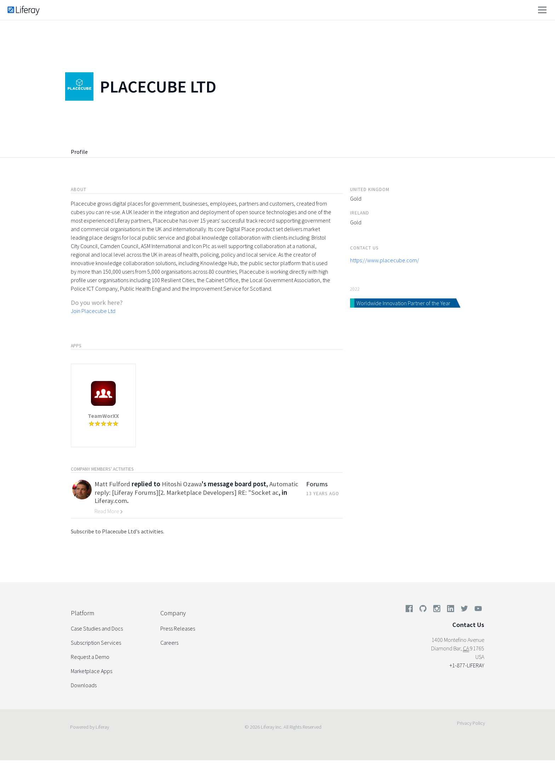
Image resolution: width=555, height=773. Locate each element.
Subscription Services (96, 642)
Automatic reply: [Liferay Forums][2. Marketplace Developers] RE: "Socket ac (196, 488)
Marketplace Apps (91, 670)
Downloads (84, 685)
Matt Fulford (112, 484)
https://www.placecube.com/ (384, 260)
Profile (79, 151)
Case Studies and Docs (97, 628)
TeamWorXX (103, 415)
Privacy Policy (471, 723)
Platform (82, 613)
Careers (169, 642)
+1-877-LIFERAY (467, 665)
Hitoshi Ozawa (182, 484)
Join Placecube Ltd (93, 310)
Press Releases (177, 628)
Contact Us (468, 625)
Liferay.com (111, 501)
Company (173, 613)
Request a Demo (90, 656)
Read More (109, 511)
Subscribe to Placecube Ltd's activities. (117, 531)
